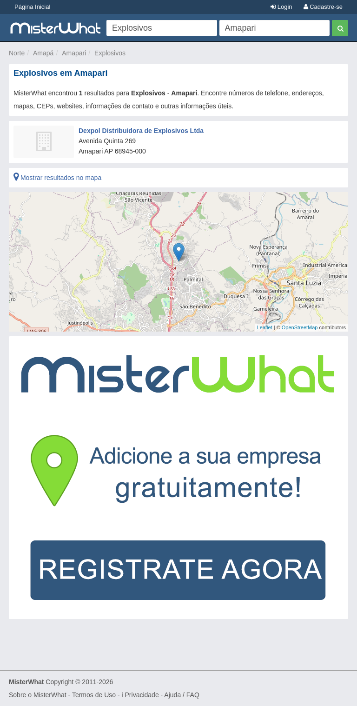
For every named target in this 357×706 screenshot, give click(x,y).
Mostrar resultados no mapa (57, 177)
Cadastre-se (323, 6)
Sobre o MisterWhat (37, 695)
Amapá (43, 53)
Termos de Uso (94, 695)
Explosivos (110, 53)
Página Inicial (32, 6)
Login (281, 6)
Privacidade (142, 695)
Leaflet (264, 327)
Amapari (74, 53)
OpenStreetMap (300, 327)
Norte (17, 53)
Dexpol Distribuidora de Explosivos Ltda (141, 130)
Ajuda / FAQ (181, 695)
